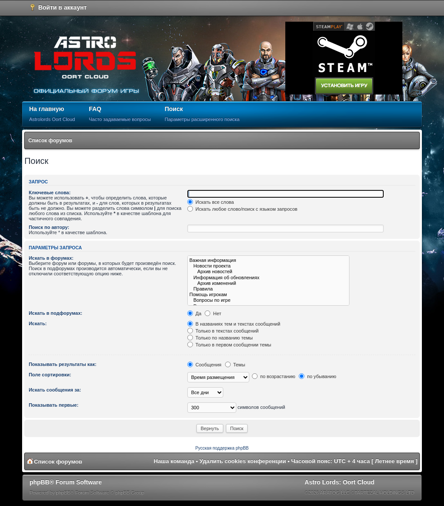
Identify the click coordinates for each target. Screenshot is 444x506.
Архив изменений (268, 283)
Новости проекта (268, 266)
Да (194, 313)
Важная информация (268, 260)
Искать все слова (210, 202)
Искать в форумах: (51, 258)
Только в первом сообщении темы (229, 344)
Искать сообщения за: (55, 389)
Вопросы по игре (268, 300)
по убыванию (317, 376)
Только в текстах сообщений (223, 330)
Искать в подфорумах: (55, 313)
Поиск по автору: (49, 227)
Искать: (37, 323)
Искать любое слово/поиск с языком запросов (242, 209)
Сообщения (204, 364)
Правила (268, 289)
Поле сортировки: (50, 374)
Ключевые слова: (50, 192)
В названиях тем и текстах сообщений (234, 323)
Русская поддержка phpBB (221, 448)
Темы (235, 364)
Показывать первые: (53, 405)
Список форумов (50, 140)
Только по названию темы (220, 337)
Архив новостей (268, 271)
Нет (213, 313)
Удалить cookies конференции (242, 461)
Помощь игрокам (268, 294)
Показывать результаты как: (62, 364)
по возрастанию (273, 376)
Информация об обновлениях (268, 278)
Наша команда (173, 461)
